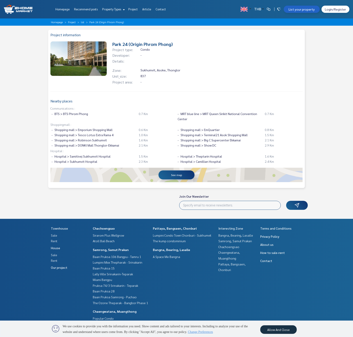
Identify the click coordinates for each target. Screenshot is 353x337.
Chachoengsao (104, 228)
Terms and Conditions (276, 228)
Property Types (113, 9)
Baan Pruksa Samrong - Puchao (115, 297)
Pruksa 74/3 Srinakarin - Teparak (115, 285)
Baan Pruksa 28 (104, 291)
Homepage (62, 9)
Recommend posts (86, 9)
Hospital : (57, 151)
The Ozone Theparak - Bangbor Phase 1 (120, 303)
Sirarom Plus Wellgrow (108, 235)
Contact (161, 9)
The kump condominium (169, 241)
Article (146, 9)
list (82, 22)
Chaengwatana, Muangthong (114, 311)
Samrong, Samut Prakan (111, 250)
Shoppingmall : (60, 124)
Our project (59, 267)
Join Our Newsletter (194, 196)
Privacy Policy (269, 236)
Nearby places (61, 101)
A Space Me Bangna (166, 257)
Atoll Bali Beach (104, 241)
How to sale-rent (272, 253)
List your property (302, 9)
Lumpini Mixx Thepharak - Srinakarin (117, 262)
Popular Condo (103, 318)
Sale (54, 235)
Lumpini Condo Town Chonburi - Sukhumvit (182, 235)
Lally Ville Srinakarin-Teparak (113, 274)
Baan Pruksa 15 (104, 268)
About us (267, 244)
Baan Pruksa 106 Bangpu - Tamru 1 (117, 257)
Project (133, 9)
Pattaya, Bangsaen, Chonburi (175, 228)
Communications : (62, 108)
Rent (54, 241)
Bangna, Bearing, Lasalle (171, 250)
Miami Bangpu (102, 280)
